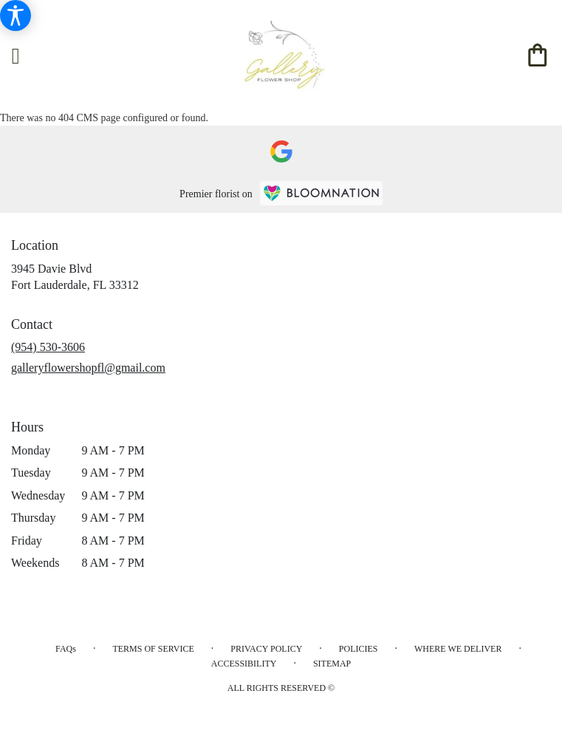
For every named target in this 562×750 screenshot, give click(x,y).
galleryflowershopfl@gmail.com (88, 367)
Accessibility (244, 663)
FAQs (65, 649)
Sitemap (332, 663)
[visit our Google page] (281, 151)
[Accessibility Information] (15, 15)
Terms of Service (152, 649)
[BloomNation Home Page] (321, 193)
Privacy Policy (266, 649)
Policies (358, 649)
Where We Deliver (457, 649)
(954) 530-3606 (48, 347)
